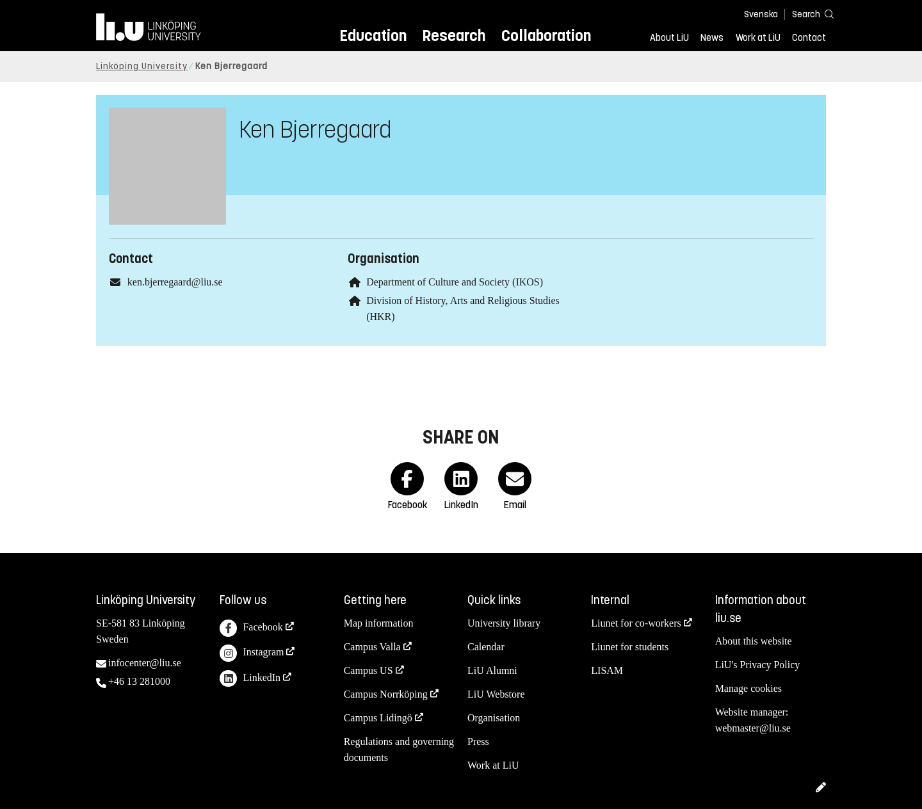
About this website (753, 641)
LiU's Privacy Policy (757, 664)
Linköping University (142, 66)
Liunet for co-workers (636, 623)
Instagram (252, 653)
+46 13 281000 (139, 681)
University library (503, 623)
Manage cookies (748, 688)
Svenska (761, 14)
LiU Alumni (492, 670)
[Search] (807, 13)
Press (478, 741)
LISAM (607, 670)
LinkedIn (250, 678)
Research (453, 35)
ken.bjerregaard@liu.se (175, 281)
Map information (379, 623)
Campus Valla (372, 646)
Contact (809, 38)
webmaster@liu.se (753, 728)
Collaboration (546, 35)
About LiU (669, 38)
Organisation (493, 717)
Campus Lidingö (378, 717)
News (712, 38)
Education (373, 35)
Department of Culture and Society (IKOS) (454, 281)
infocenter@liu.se (144, 662)
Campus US (368, 670)
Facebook (251, 628)
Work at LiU (758, 38)
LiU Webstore (496, 694)
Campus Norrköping (386, 694)
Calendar (486, 646)
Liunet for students (629, 646)
